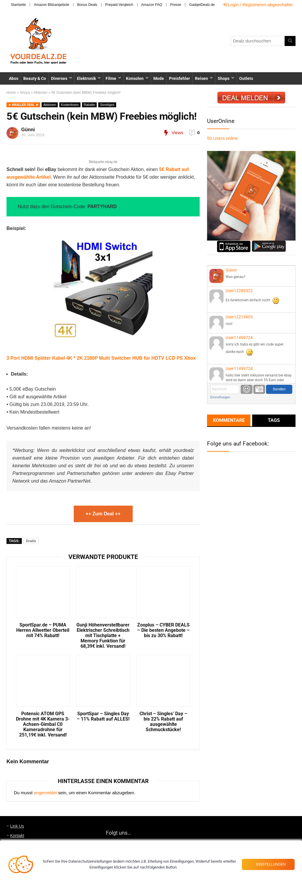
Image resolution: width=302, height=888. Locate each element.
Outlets (246, 78)
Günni (28, 129)
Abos (13, 78)
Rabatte (89, 104)
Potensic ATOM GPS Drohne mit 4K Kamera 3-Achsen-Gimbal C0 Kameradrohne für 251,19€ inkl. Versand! (43, 724)
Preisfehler (179, 78)
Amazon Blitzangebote (51, 5)
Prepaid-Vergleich (119, 5)
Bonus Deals (87, 5)
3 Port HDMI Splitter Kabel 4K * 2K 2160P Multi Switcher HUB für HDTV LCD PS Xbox (101, 358)
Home (11, 93)
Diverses (59, 78)
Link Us (17, 826)
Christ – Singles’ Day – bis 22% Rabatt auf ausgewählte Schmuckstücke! (163, 721)
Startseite (18, 5)
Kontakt (17, 835)
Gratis (31, 541)
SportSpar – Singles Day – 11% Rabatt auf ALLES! (103, 716)
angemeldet (45, 792)
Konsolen (135, 78)
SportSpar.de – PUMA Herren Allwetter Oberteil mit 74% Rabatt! (42, 630)
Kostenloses (70, 104)
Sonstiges (107, 104)
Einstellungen (220, 397)
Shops (223, 78)
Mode (158, 78)
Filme (111, 78)
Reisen (201, 78)
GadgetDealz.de (202, 5)
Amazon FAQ (151, 5)
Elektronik (86, 78)
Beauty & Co (34, 78)
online (222, 138)
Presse (175, 5)
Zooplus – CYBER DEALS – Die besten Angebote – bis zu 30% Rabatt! (163, 630)
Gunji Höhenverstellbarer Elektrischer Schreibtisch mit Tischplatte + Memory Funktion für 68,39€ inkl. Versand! (102, 635)
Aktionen (40, 93)
